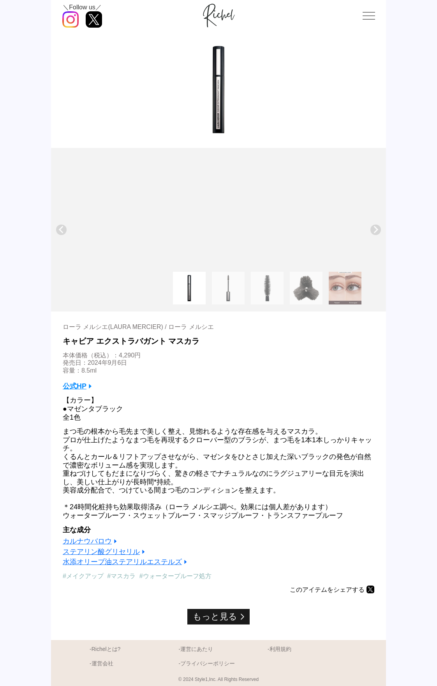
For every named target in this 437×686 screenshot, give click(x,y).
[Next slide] (375, 230)
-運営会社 (101, 663)
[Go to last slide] (61, 230)
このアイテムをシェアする (327, 589)
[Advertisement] (218, 212)
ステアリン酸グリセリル (101, 552)
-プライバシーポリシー (206, 663)
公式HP (74, 386)
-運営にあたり (195, 649)
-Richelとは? (105, 649)
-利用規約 (279, 649)
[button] (189, 288)
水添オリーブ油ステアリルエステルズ (122, 562)
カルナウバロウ (87, 541)
